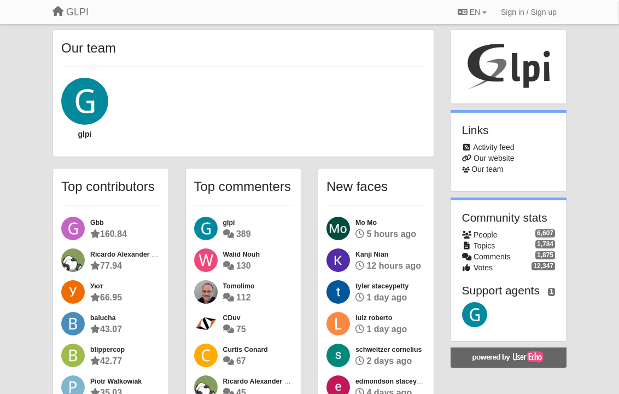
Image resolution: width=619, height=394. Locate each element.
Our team (487, 169)
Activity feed (493, 147)
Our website (494, 158)
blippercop (107, 350)
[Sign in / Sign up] (529, 12)
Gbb (97, 223)
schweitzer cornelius (388, 350)
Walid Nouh (241, 254)
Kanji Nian (371, 254)
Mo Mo (366, 223)
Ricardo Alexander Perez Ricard (141, 254)
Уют (96, 286)
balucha (103, 318)
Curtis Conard (245, 350)
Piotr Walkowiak (116, 381)
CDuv (232, 318)
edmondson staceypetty (394, 381)
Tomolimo (239, 286)
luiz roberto (373, 318)
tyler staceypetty (381, 286)
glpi (85, 134)
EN (472, 12)
